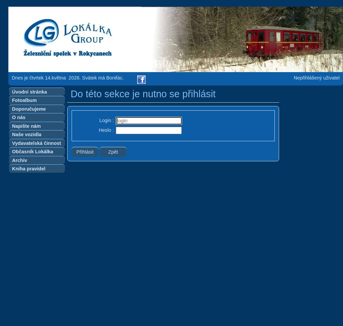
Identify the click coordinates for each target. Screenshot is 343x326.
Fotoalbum (24, 100)
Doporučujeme (29, 109)
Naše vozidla (26, 134)
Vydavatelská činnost (36, 143)
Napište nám (26, 126)
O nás (18, 117)
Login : (106, 120)
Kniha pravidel (28, 168)
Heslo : (106, 130)
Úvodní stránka (29, 92)
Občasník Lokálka (32, 151)
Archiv (19, 160)
